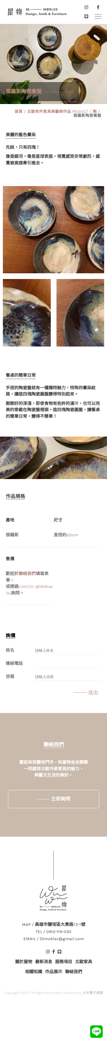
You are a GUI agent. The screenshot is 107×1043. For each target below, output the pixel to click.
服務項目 (63, 961)
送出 (93, 692)
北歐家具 (83, 961)
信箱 (10, 676)
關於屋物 (23, 961)
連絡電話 (14, 663)
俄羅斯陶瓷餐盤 (87, 115)
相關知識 (33, 971)
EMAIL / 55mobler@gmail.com (53, 939)
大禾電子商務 (92, 993)
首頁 (19, 111)
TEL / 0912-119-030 (53, 932)
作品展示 (53, 971)
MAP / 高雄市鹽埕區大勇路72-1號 (53, 924)
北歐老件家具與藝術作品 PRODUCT (57, 111)
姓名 (10, 650)
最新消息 (43, 961)
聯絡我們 (27, 573)
